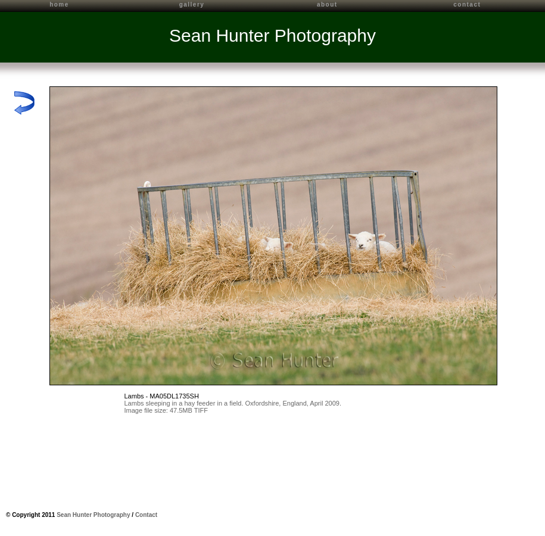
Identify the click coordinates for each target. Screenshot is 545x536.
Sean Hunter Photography (272, 35)
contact (467, 4)
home (59, 4)
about (327, 4)
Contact (146, 515)
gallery (192, 4)
